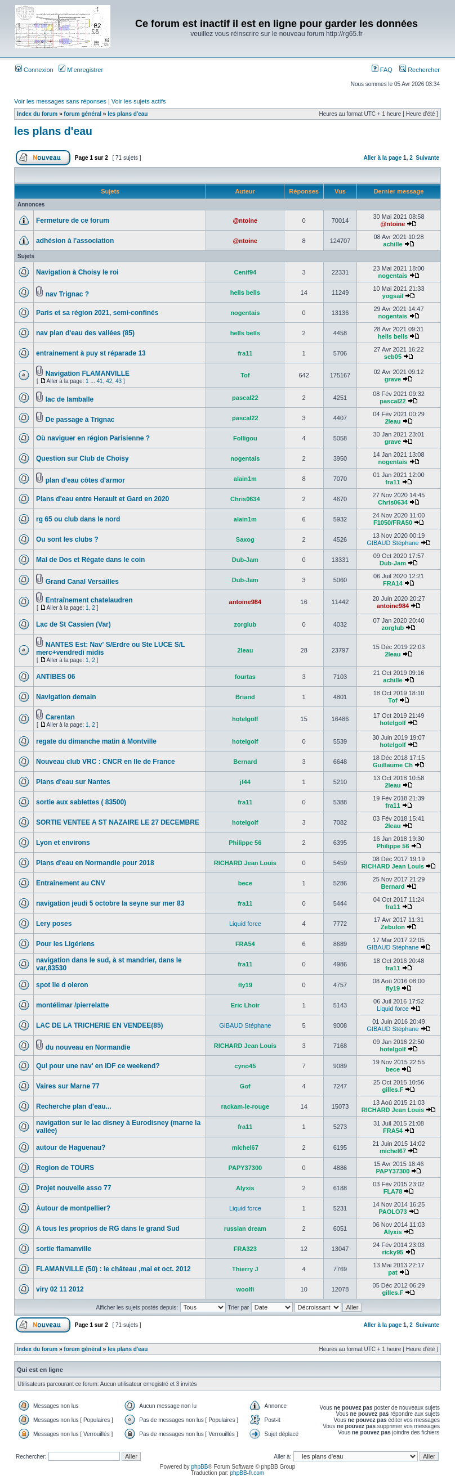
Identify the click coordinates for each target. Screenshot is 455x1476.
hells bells (245, 292)
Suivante (427, 158)
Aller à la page (382, 158)
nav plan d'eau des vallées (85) (85, 333)
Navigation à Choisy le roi (77, 272)
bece (245, 883)
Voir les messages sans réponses (60, 101)
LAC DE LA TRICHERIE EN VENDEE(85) (99, 1025)
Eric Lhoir (245, 1005)
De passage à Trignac (80, 420)
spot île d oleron (62, 985)
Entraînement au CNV (70, 883)
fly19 (245, 985)
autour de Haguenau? (70, 1147)
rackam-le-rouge (245, 1106)
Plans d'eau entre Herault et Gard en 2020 (102, 499)
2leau (392, 421)
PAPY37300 (245, 1167)
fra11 (245, 353)
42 (109, 381)
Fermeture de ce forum (72, 220)
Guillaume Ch (393, 765)
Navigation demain (66, 697)
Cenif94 (245, 272)
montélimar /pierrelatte (72, 1005)
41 (100, 381)
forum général (82, 114)
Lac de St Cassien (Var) (73, 624)
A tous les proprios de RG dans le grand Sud (108, 1228)
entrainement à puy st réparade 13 (91, 353)
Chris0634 (245, 499)
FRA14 (393, 583)
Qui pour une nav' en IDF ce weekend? (98, 1066)
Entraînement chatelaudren (89, 600)
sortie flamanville (63, 1249)
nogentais (392, 275)
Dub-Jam (245, 559)
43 (118, 381)
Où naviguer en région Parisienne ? (93, 438)
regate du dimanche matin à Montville (96, 741)
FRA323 (245, 1248)
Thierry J (245, 1269)
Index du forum (37, 114)
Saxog (245, 539)
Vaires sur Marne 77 (68, 1086)
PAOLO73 (392, 1211)
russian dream (245, 1228)
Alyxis (245, 1188)
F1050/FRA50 (392, 522)
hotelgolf (245, 719)
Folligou (245, 438)
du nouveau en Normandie (88, 1047)
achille (392, 244)
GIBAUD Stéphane (392, 542)
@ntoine (245, 220)
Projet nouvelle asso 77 (73, 1188)
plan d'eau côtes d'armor (85, 480)
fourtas (245, 676)
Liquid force (245, 923)
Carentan (60, 717)
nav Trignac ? (67, 294)
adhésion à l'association (75, 241)
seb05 (393, 356)
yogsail (393, 295)
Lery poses (54, 924)
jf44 (245, 781)
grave (393, 379)
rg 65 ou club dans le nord (78, 519)
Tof (244, 375)
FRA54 (245, 943)
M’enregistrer (81, 69)
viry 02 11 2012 (60, 1289)
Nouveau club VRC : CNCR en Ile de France (105, 762)
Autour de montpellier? (73, 1208)
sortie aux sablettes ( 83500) (81, 802)
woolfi (245, 1289)
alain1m (245, 478)
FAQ (382, 69)
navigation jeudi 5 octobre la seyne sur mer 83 (110, 903)
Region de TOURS (65, 1168)
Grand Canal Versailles (82, 582)
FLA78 (393, 1191)
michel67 (245, 1147)
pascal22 (245, 397)
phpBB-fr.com (247, 1473)
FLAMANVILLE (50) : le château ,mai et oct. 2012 (113, 1269)
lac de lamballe (69, 399)
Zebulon (393, 927)
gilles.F (393, 1089)
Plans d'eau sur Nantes (73, 782)
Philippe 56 (245, 842)
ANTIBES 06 (55, 677)
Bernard (245, 761)
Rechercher (419, 69)
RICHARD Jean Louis (245, 863)
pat (393, 1272)
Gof (245, 1086)
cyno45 (245, 1066)
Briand (245, 697)
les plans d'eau (128, 114)
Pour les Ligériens (65, 944)
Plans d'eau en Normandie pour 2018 (95, 863)
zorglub (245, 624)
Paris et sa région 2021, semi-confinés (97, 313)
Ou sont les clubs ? (67, 539)
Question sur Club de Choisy (82, 458)
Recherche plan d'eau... (73, 1106)
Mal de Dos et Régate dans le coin (90, 560)
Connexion (34, 69)
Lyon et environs (63, 843)
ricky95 (393, 1252)
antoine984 (245, 601)
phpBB (199, 1467)
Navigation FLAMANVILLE (88, 373)
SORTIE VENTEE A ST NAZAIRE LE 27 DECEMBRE (117, 822)
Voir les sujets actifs (138, 101)
